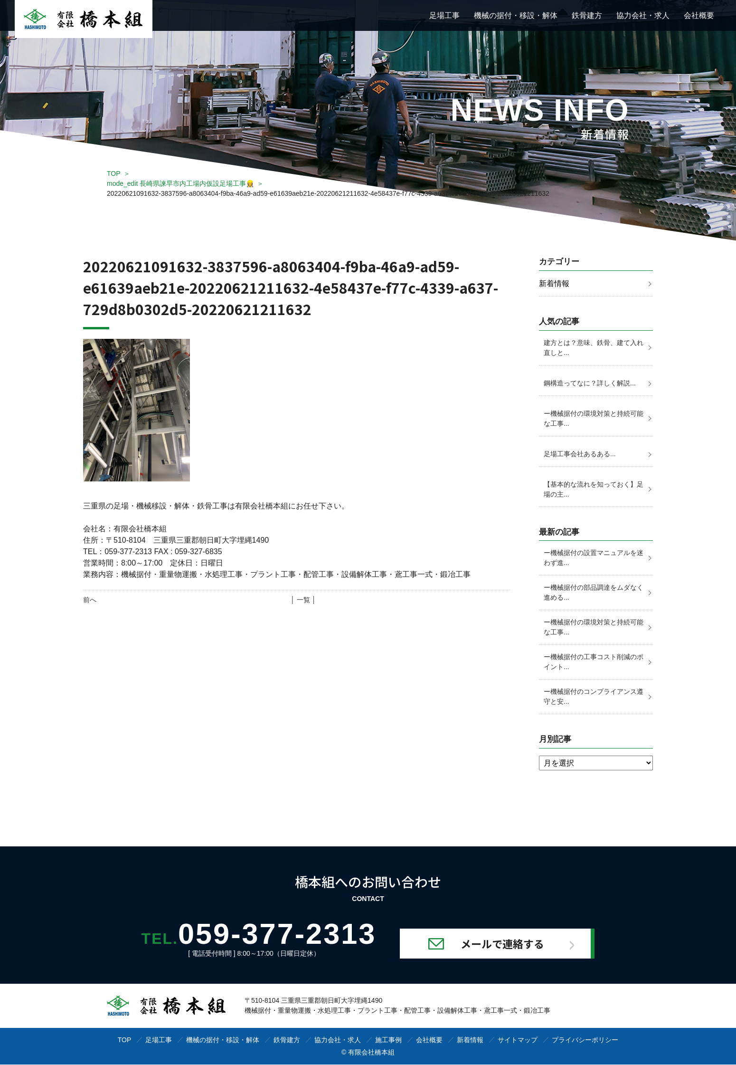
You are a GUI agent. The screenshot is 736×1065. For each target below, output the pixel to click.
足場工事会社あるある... (580, 454)
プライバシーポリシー (585, 1040)
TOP (114, 173)
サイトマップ (518, 1040)
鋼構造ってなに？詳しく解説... (590, 383)
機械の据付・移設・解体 (515, 15)
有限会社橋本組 (371, 1052)
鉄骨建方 (587, 15)
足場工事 (444, 15)
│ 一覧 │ (303, 600)
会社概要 (699, 15)
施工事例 (388, 1040)
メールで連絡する (506, 943)
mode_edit (180, 183)
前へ (89, 600)
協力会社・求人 (643, 15)
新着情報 (554, 283)
